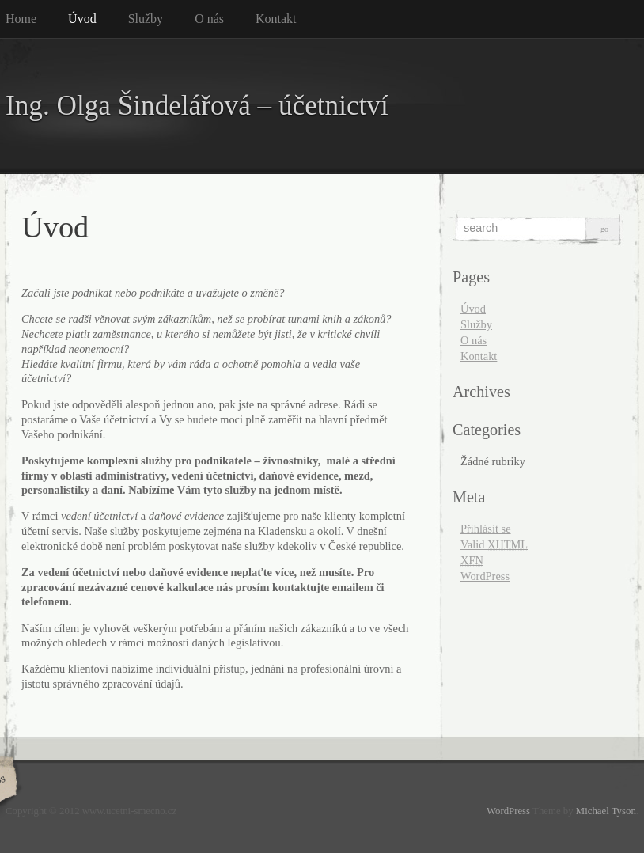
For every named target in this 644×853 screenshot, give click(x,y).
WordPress (485, 576)
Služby (145, 18)
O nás (209, 18)
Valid (494, 544)
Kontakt (276, 18)
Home (21, 18)
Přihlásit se (485, 528)
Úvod (82, 18)
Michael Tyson (606, 811)
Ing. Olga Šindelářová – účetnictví (197, 105)
